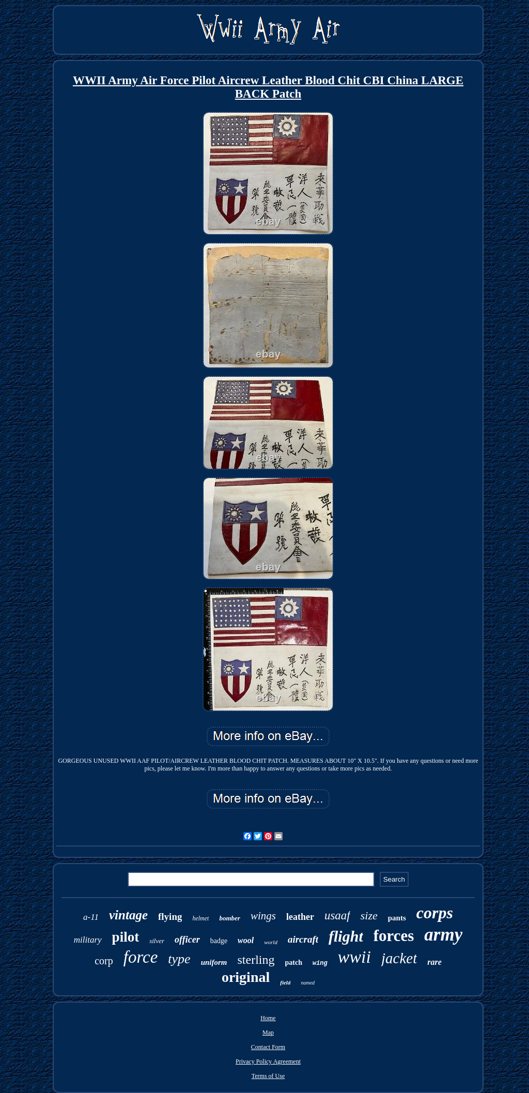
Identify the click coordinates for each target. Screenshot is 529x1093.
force (140, 957)
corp (104, 960)
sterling (256, 959)
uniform (214, 962)
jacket (399, 958)
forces (394, 936)
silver (156, 941)
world (270, 942)
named (308, 983)
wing (320, 963)
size (369, 915)
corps (434, 912)
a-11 (91, 917)
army (443, 935)
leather (300, 917)
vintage (128, 915)
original (246, 977)
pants (397, 918)
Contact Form (268, 1047)
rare (434, 962)
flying (170, 916)
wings (263, 916)
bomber (229, 918)
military (88, 940)
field (285, 982)
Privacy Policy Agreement (268, 1061)
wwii (354, 956)
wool (246, 940)
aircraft (303, 939)
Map (268, 1032)
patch (293, 962)
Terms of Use (268, 1076)
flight (346, 936)
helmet (200, 918)
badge (218, 941)
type (179, 958)
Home (267, 1018)
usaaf (337, 915)
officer (187, 939)
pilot (125, 937)
